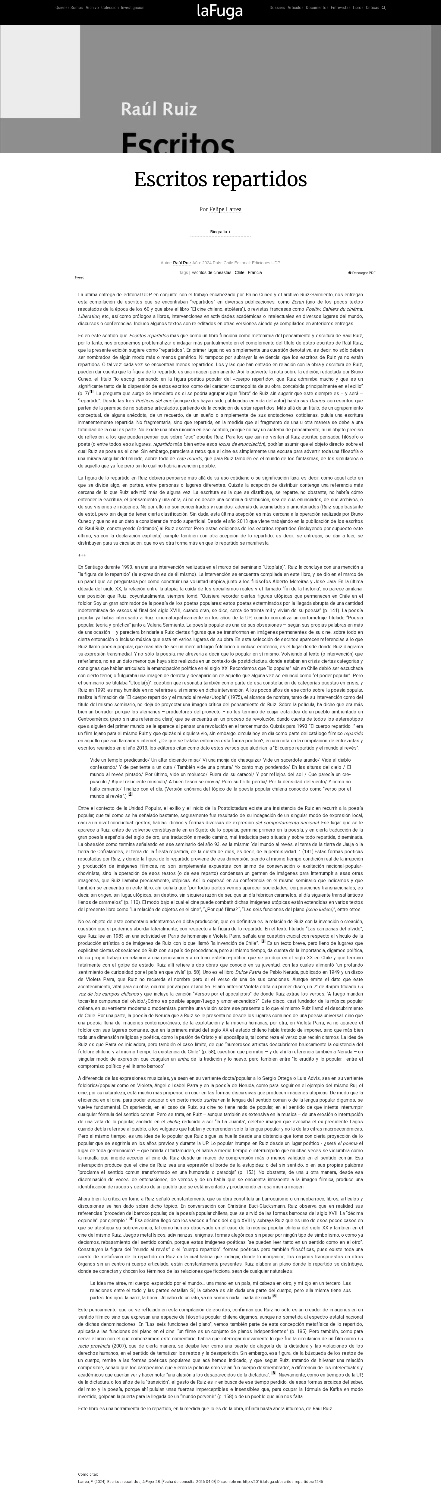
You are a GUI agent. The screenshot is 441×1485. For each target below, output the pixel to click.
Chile (239, 272)
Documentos (317, 7)
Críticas (372, 7)
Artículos (296, 7)
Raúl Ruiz (182, 262)
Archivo (92, 7)
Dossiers (277, 7)
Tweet (78, 277)
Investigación (132, 7)
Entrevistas (341, 7)
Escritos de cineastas (211, 272)
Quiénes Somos (69, 7)
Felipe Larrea (225, 209)
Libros (358, 7)
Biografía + (220, 231)
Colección (110, 7)
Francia (255, 272)
